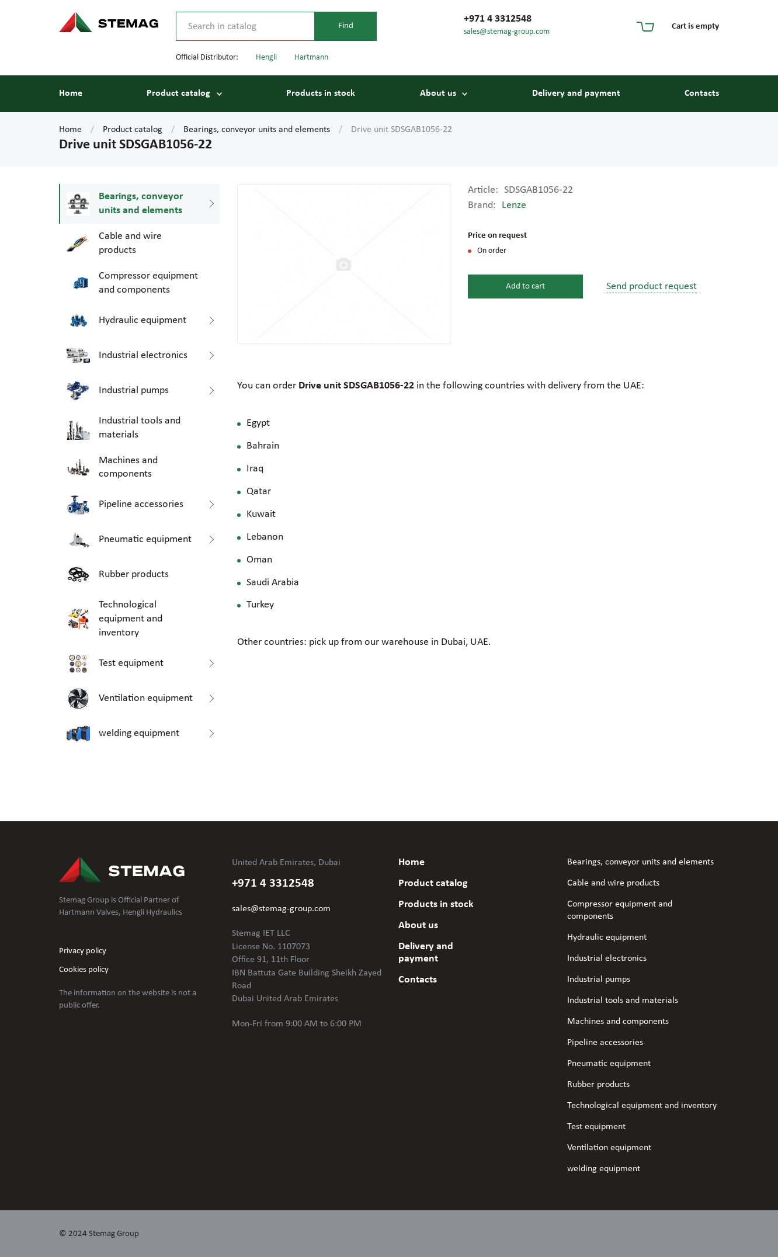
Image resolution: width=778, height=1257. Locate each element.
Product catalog (178, 93)
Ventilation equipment (609, 1147)
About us (438, 93)
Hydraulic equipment (607, 937)
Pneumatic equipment (609, 1063)
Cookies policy (84, 970)
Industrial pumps (598, 979)
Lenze (514, 205)
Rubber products (598, 1084)
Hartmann (311, 57)
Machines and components (618, 1021)
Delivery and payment (576, 93)
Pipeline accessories (605, 1042)
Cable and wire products (613, 883)
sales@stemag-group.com (507, 31)
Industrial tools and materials (622, 1000)
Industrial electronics (607, 958)
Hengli (266, 57)
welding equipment (603, 1168)
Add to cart (525, 286)
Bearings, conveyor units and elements (256, 129)
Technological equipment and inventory (642, 1105)
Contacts (702, 93)
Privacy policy (82, 951)
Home (70, 93)
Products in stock (320, 93)
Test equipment (596, 1126)
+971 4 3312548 (498, 19)
